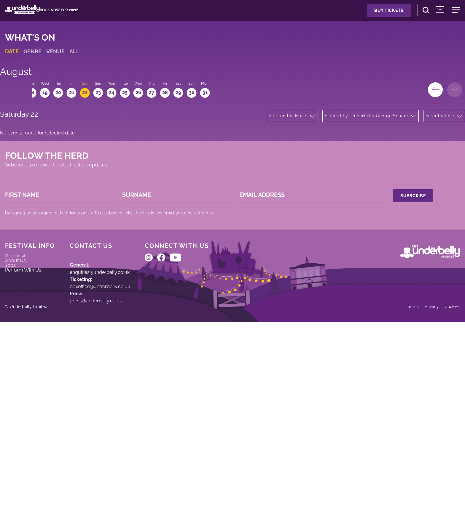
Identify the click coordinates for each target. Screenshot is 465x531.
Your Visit (26, 383)
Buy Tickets (351, 17)
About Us (26, 392)
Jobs (21, 401)
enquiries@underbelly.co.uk (119, 398)
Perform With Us (35, 410)
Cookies (440, 509)
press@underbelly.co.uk (114, 440)
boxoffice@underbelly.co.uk (119, 419)
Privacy (417, 509)
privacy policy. (89, 320)
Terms (395, 509)
